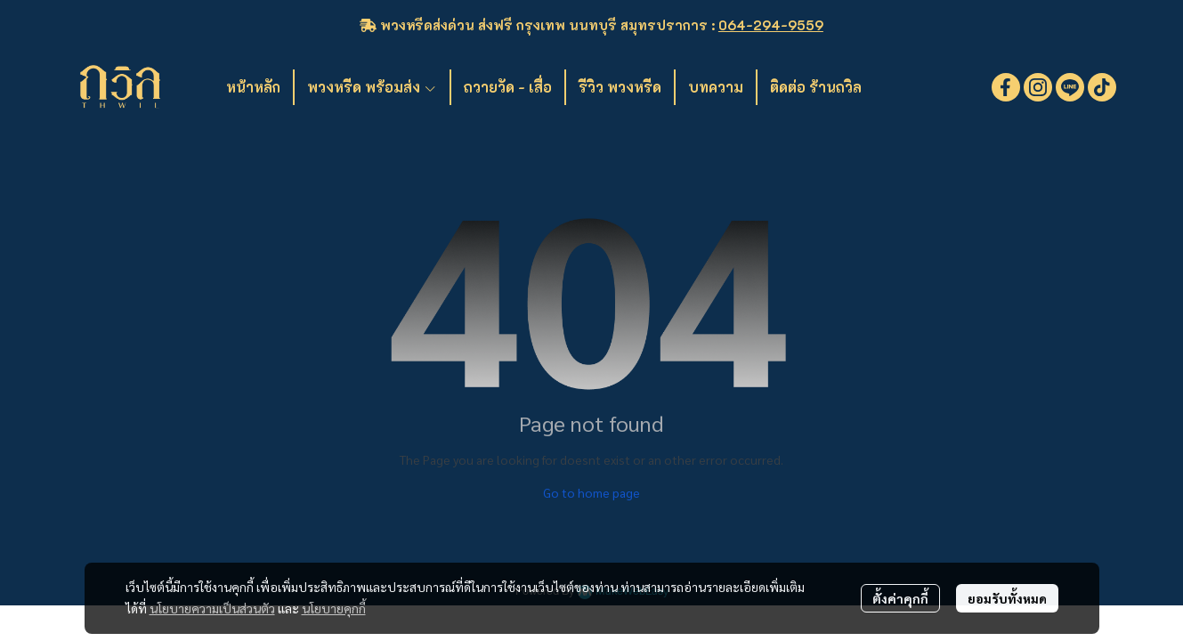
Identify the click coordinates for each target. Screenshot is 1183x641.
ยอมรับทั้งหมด (1007, 598)
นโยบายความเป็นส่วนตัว (212, 608)
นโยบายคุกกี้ (334, 608)
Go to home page (591, 492)
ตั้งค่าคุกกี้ (900, 598)
